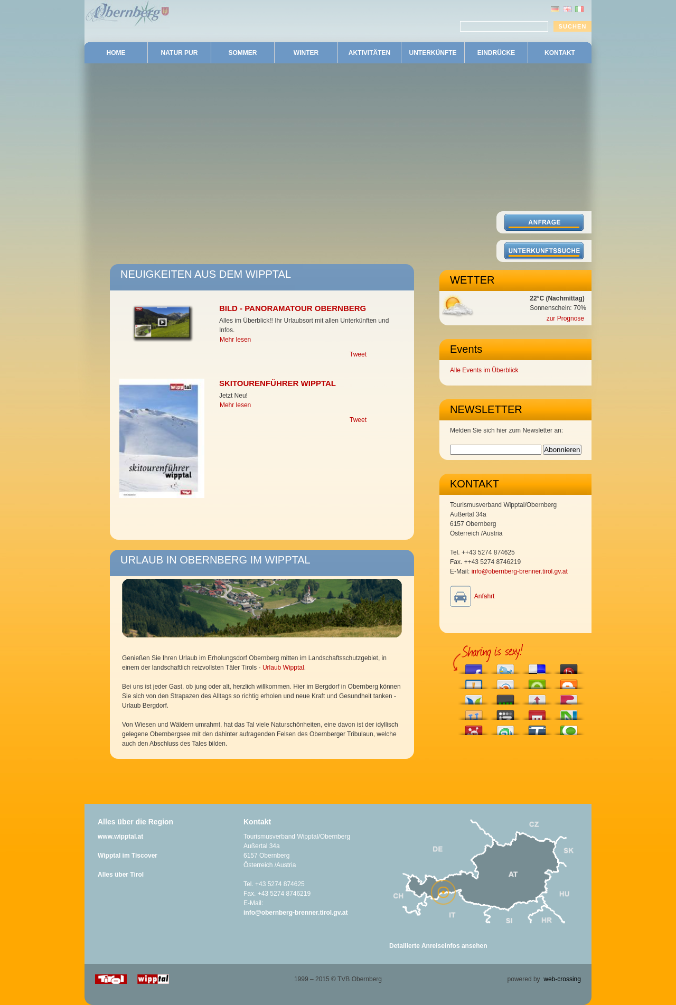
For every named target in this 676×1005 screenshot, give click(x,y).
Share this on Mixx (537, 712)
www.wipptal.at (120, 836)
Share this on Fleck (569, 697)
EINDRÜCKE (496, 53)
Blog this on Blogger (569, 681)
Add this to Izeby (505, 712)
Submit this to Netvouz (569, 712)
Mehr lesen (235, 339)
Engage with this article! (537, 681)
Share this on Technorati (569, 727)
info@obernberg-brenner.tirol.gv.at (520, 571)
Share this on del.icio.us (537, 666)
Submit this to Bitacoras (474, 681)
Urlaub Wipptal (283, 667)
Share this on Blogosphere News (474, 697)
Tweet (358, 354)
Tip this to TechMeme (537, 727)
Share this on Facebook (474, 666)
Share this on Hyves (474, 712)
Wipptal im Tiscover (127, 855)
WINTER (306, 53)
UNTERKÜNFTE (433, 53)
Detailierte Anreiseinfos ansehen (438, 946)
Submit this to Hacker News (537, 697)
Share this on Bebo (569, 666)
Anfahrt (484, 596)
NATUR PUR (179, 53)
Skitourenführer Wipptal (277, 383)
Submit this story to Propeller (474, 727)
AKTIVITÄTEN (369, 53)
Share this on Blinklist (505, 681)
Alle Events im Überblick (484, 370)
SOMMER (243, 53)
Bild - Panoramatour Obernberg (292, 308)
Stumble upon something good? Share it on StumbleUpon (505, 727)
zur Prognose (565, 318)
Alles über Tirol (121, 874)
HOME (116, 53)
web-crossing (562, 979)
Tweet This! (505, 666)
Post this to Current (505, 697)
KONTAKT (559, 53)
